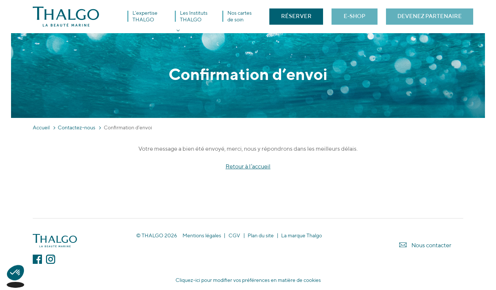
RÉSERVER (296, 16)
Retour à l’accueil (248, 166)
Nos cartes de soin (239, 16)
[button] (15, 277)
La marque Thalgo (301, 235)
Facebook (37, 259)
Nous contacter (431, 245)
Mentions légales (202, 235)
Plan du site (261, 235)
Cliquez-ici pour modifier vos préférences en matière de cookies (248, 280)
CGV (234, 235)
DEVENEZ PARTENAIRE (429, 16)
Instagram (50, 259)
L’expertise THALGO (144, 16)
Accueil (41, 127)
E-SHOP (354, 16)
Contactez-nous (76, 127)
